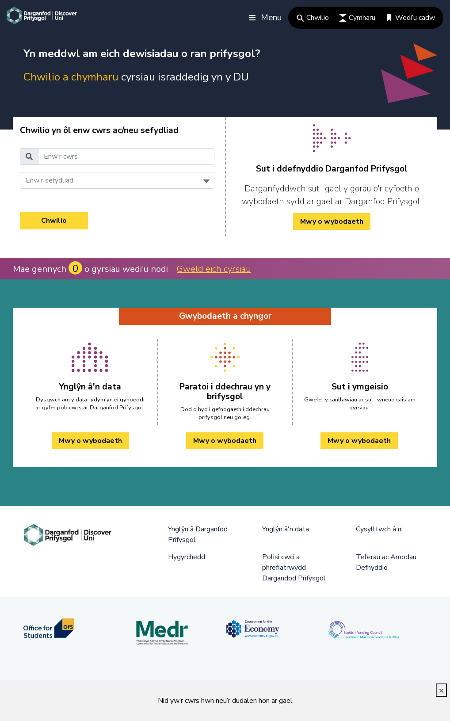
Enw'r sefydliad (49, 180)
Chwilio (313, 18)
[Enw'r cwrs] (126, 156)
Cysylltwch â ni (379, 529)
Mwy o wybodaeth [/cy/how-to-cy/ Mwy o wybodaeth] (331, 221)
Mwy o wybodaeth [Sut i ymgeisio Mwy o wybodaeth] (359, 441)
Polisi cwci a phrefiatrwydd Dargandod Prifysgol (294, 567)
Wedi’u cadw (410, 18)
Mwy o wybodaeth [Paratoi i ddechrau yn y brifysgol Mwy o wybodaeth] (224, 441)
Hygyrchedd (186, 557)
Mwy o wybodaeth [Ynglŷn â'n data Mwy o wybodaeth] (90, 441)
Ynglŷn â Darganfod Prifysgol (198, 534)
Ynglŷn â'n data (285, 529)
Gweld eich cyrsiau (214, 269)
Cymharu (357, 18)
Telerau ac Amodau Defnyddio (386, 562)
